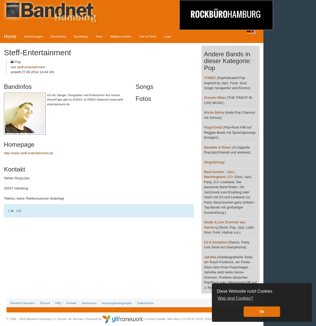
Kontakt (71, 303)
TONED (210, 78)
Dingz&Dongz (214, 162)
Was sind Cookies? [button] (235, 298)
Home (10, 36)
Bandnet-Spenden (22, 303)
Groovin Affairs (215, 98)
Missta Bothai (214, 112)
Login (168, 36)
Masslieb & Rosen (217, 147)
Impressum (89, 303)
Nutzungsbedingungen (117, 303)
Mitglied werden (120, 36)
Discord (45, 303)
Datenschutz (145, 303)
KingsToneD (213, 127)
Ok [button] (261, 312)
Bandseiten (58, 36)
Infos (99, 36)
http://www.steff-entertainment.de (28, 153)
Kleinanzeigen (33, 36)
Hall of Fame (147, 36)
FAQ (58, 303)
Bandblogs (81, 36)
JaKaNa (210, 257)
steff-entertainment (31, 67)
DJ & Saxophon (215, 242)
